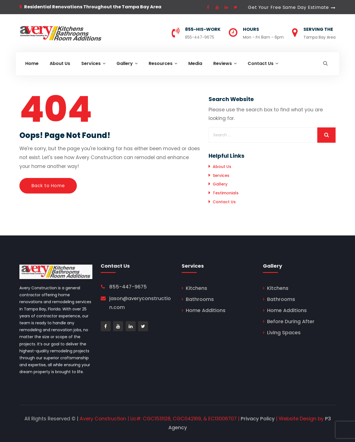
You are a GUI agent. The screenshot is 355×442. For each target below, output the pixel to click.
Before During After (291, 321)
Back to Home (48, 185)
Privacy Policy (258, 418)
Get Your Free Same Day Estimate (288, 7)
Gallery (220, 184)
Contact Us (224, 202)
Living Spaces (284, 332)
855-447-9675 (199, 37)
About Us (222, 166)
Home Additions (205, 310)
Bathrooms (200, 299)
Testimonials (226, 193)
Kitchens (196, 288)
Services (221, 175)
